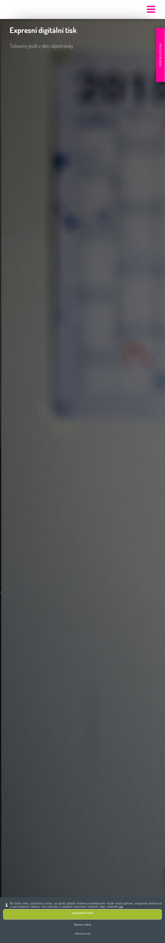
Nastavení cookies (82, 924)
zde (121, 906)
